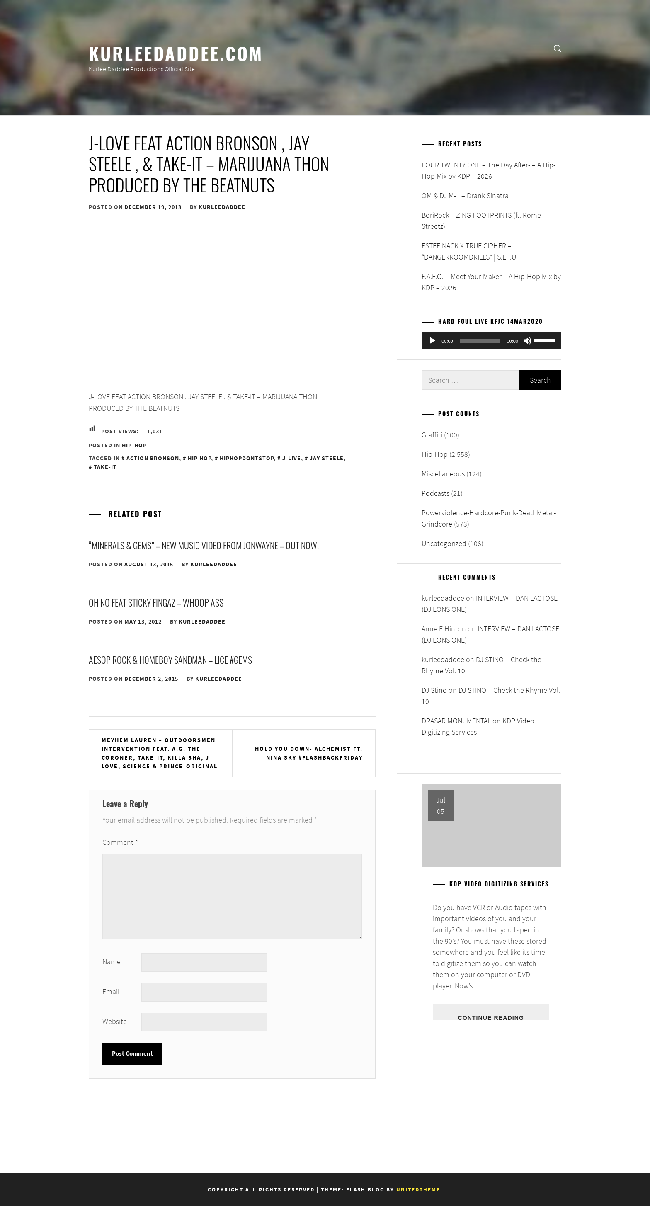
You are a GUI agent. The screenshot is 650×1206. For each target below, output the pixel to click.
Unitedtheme (418, 1189)
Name (111, 961)
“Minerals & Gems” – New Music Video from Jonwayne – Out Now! (204, 545)
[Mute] (527, 341)
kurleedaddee (222, 207)
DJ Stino (434, 690)
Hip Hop (199, 458)
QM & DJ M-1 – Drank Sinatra (465, 195)
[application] (491, 340)
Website (114, 1021)
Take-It (105, 467)
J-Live (291, 458)
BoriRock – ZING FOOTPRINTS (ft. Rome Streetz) (481, 220)
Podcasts (435, 493)
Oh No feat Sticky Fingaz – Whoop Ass (156, 602)
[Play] (432, 341)
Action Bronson (152, 458)
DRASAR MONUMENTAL (456, 721)
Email (110, 991)
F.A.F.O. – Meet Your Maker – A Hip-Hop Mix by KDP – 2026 (491, 282)
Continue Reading (491, 1017)
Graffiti (432, 434)
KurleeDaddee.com (176, 52)
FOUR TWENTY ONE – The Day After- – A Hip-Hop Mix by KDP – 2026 (488, 170)
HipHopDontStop (247, 458)
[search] (557, 47)
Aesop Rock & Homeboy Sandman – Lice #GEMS (170, 659)
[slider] (480, 341)
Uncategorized (444, 543)
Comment (120, 842)
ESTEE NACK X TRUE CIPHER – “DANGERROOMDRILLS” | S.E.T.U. (470, 251)
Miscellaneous (443, 473)
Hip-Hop (134, 445)
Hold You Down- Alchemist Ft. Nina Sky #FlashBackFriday (309, 753)
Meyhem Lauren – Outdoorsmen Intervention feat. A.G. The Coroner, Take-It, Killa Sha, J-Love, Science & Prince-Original (160, 753)
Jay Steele (327, 458)
